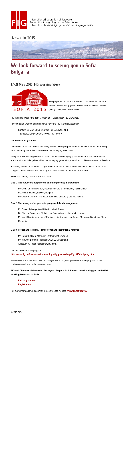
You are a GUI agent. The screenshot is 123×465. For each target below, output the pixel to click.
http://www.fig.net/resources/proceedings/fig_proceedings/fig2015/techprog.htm (52, 254)
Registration (24, 284)
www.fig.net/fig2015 (77, 291)
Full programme (26, 280)
